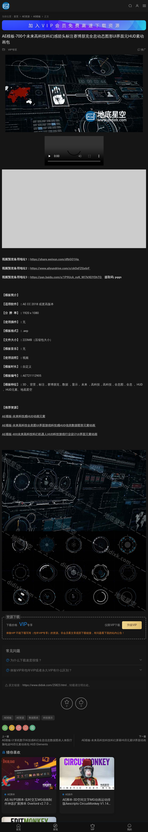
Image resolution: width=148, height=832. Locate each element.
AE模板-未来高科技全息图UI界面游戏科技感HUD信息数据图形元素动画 (49, 425)
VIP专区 (12, 49)
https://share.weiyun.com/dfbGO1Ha (55, 259)
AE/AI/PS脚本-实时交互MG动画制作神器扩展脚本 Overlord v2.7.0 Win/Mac (24, 802)
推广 (143, 49)
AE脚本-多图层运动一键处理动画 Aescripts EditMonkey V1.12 (123, 802)
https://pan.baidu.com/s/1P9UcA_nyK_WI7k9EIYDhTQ (66, 277)
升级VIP (132, 625)
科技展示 (48, 717)
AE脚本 (11, 794)
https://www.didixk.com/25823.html (44, 685)
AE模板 (8, 717)
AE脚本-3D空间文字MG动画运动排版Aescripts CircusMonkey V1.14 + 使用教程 (73, 802)
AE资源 (20, 717)
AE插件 (61, 794)
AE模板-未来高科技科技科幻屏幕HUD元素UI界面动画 (114, 740)
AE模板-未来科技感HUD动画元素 (23, 416)
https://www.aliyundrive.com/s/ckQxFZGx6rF (60, 268)
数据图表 (33, 717)
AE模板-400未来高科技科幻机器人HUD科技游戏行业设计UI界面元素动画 (49, 434)
